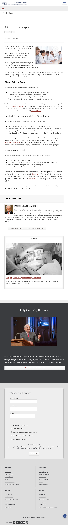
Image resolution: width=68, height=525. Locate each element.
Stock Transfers (9, 497)
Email (22, 415)
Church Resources (43, 484)
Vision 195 (7, 479)
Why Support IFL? (9, 502)
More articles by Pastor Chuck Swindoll (27, 228)
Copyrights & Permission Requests (48, 507)
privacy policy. (47, 448)
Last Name (23, 408)
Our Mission (8, 472)
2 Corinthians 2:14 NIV (15, 106)
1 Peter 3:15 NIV (36, 111)
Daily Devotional (43, 479)
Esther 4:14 (35, 174)
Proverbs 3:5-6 (34, 179)
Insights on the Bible (44, 474)
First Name (23, 400)
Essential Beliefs (9, 477)
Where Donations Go (10, 504)
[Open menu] (64, 3)
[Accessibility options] (65, 516)
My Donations (8, 507)
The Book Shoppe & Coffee (12, 484)
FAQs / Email (42, 497)
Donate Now (8, 494)
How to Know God (9, 482)
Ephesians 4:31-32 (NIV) (12, 142)
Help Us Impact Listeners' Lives (35, 368)
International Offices (44, 499)
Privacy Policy (42, 502)
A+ (13, 32)
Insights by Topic (43, 472)
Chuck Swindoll (9, 474)
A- (6, 32)
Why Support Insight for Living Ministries (23, 278)
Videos (41, 482)
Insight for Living (14, 3)
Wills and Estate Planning (11, 499)
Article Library (42, 477)
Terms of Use (42, 504)
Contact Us (42, 494)
